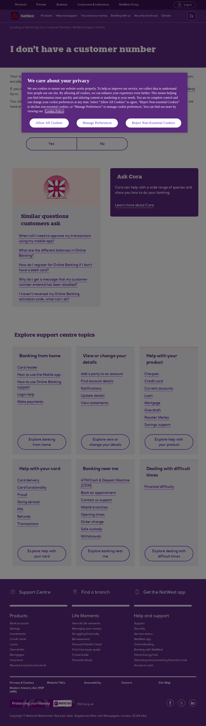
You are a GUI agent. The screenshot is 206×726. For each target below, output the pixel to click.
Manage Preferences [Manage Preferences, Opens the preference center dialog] (97, 123)
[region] (104, 103)
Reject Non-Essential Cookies (153, 123)
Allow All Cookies (49, 123)
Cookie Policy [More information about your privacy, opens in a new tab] (54, 111)
